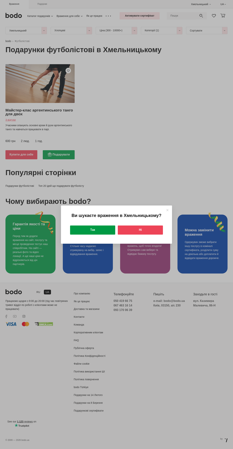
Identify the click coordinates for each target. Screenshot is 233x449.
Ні (140, 229)
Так (92, 229)
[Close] (167, 210)
